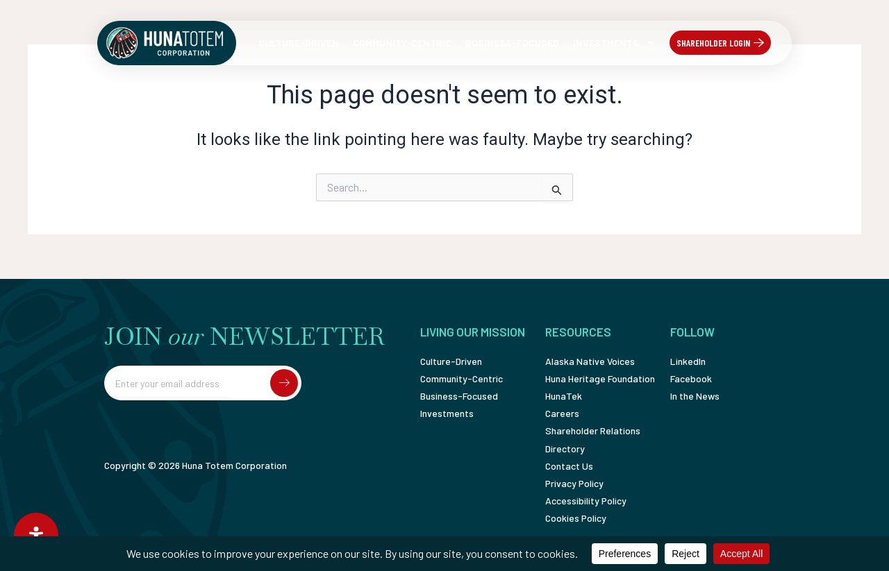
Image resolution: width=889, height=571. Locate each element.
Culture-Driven (298, 43)
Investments (614, 43)
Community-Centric (402, 43)
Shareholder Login (713, 43)
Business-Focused (512, 43)
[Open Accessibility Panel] (36, 535)
